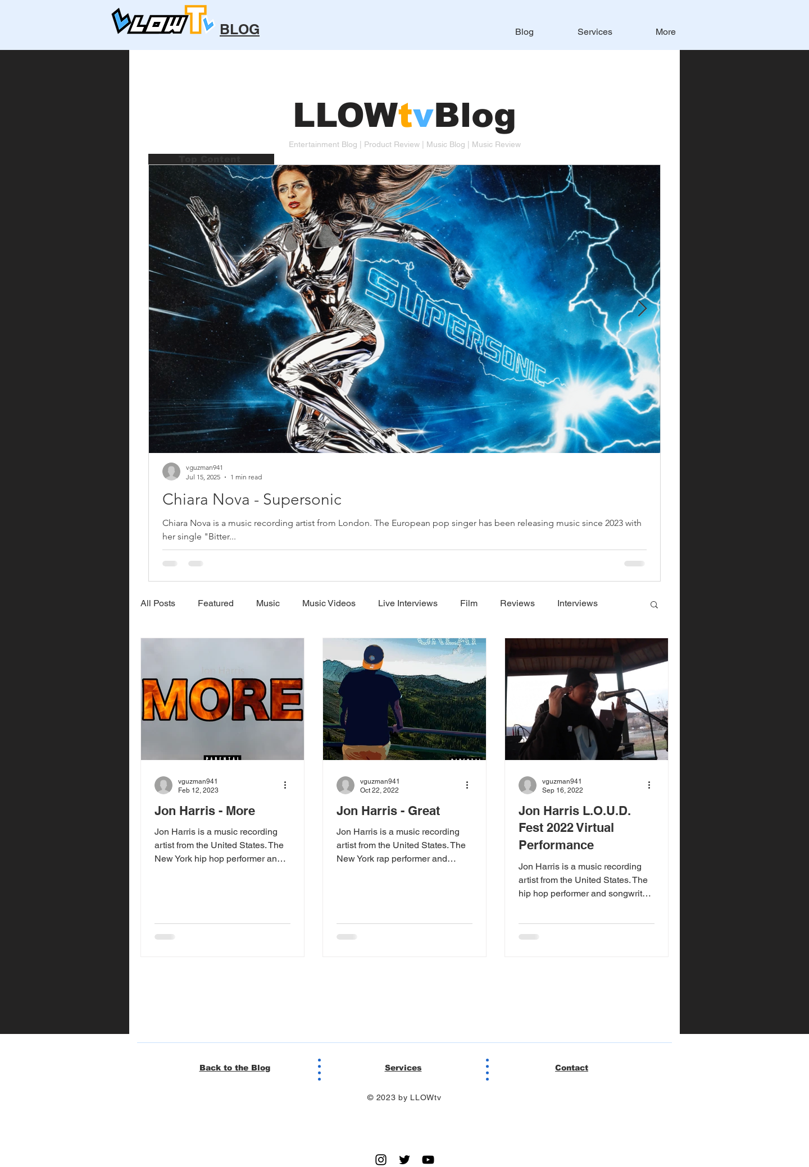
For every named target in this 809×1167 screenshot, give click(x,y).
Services (403, 1067)
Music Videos (329, 603)
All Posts (157, 603)
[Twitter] (404, 1159)
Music (268, 603)
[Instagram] (381, 1159)
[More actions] (289, 785)
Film (469, 603)
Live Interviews (408, 603)
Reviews (517, 603)
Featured (216, 603)
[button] (654, 605)
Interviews (577, 603)
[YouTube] (428, 1159)
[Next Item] (642, 309)
